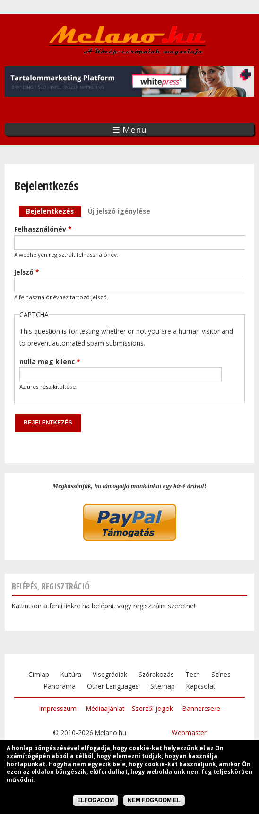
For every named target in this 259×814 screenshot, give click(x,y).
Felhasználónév (42, 229)
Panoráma (60, 686)
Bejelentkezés (53, 211)
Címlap (38, 674)
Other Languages (113, 686)
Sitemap (162, 686)
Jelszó (26, 272)
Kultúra (70, 674)
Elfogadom (95, 802)
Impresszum (58, 708)
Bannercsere (201, 708)
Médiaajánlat (105, 708)
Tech (192, 674)
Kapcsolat (200, 686)
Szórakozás (156, 674)
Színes (221, 674)
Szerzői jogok (152, 708)
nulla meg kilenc (49, 361)
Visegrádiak (110, 674)
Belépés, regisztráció (51, 586)
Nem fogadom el (154, 802)
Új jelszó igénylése (119, 211)
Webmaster (189, 732)
